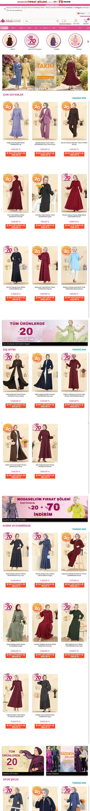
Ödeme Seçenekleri (8, 743)
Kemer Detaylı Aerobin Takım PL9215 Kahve (74, 144)
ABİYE (29, 28)
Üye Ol (43, 748)
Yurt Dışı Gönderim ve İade (9, 751)
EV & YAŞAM (81, 28)
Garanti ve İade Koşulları (10, 746)
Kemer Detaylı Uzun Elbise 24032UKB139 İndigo (45, 341)
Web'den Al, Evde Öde (37, 711)
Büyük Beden (5, 799)
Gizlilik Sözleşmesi (7, 774)
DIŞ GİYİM (37, 28)
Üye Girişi (44, 751)
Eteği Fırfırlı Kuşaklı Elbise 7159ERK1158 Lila (16, 144)
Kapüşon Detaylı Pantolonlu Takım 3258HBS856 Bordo (74, 341)
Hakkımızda (25, 741)
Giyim (3, 788)
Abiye (3, 795)
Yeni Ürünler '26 (6, 784)
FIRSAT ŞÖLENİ (13, 28)
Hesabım (44, 737)
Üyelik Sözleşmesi (7, 763)
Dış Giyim (4, 792)
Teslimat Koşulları (7, 756)
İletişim (23, 744)
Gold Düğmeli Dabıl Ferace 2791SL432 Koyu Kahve (15, 240)
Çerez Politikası (6, 770)
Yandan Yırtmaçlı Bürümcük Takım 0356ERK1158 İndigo (74, 445)
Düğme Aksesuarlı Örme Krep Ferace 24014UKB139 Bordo (74, 240)
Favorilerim (45, 744)
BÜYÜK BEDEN (45, 28)
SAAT (53, 28)
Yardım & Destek (7, 777)
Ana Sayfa (24, 737)
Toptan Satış (5, 739)
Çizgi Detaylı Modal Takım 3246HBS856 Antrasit (15, 445)
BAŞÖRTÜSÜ (63, 28)
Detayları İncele (58, 710)
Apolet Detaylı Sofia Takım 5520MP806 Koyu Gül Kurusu (45, 144)
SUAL (73, 28)
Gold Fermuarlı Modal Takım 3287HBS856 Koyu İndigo (45, 445)
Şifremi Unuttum (47, 741)
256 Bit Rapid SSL (17, 711)
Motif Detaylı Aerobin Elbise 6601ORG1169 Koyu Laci (16, 341)
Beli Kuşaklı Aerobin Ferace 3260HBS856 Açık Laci (45, 240)
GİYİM (21, 28)
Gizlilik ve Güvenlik (7, 759)
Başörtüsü (4, 803)
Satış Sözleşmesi (7, 766)
